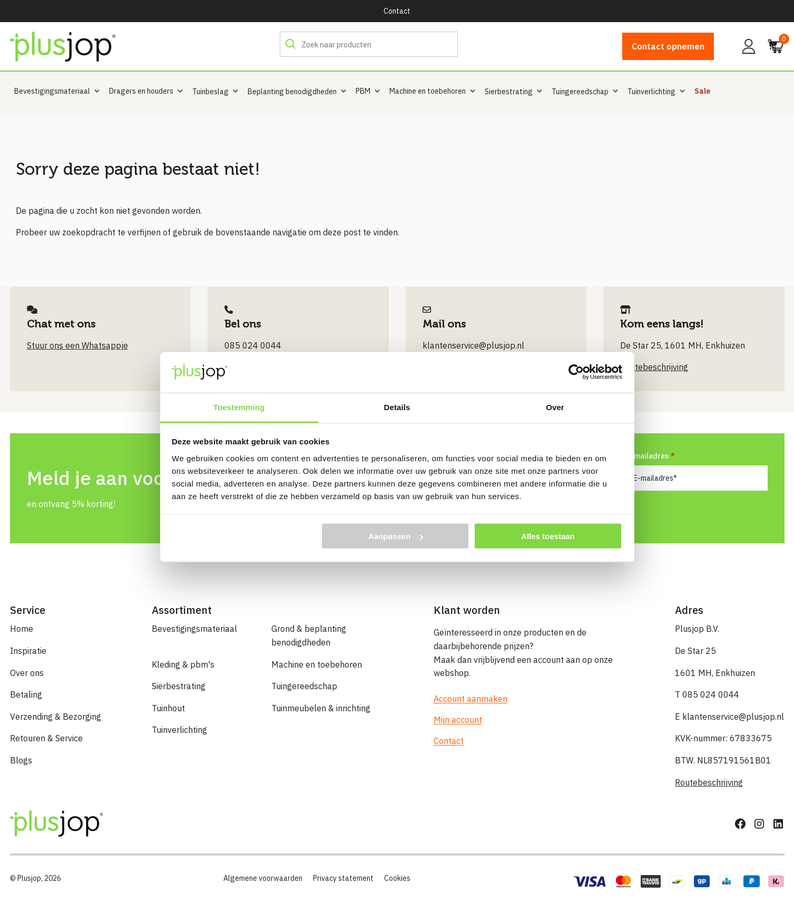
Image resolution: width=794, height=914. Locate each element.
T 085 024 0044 (707, 694)
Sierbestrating (178, 686)
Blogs (21, 760)
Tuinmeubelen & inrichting (320, 708)
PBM (368, 91)
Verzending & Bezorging (55, 716)
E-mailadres (650, 455)
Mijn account (458, 719)
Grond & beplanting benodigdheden (308, 635)
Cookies (397, 878)
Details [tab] (397, 406)
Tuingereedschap (304, 686)
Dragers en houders (146, 91)
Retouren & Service (46, 738)
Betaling (26, 694)
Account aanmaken (470, 698)
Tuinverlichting (179, 729)
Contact (397, 11)
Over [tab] (555, 406)
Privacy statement (343, 878)
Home (21, 628)
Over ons (27, 673)
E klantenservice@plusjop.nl (729, 716)
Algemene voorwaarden (262, 878)
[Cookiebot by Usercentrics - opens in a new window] (576, 372)
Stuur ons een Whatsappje (77, 345)
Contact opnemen (668, 46)
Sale (702, 91)
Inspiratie (28, 650)
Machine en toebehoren (432, 91)
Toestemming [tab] (239, 406)
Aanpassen (395, 536)
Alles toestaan (548, 536)
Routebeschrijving (709, 782)
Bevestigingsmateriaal (57, 91)
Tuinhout (168, 708)
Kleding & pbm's (183, 664)
